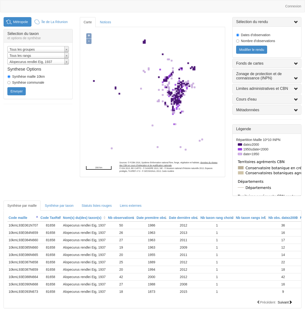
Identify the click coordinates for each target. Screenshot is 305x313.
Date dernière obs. (183, 218)
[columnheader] (23, 218)
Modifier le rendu (251, 50)
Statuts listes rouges (97, 205)
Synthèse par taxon (59, 205)
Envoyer (16, 91)
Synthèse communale (28, 82)
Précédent (266, 302)
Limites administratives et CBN (262, 89)
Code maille (18, 218)
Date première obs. (152, 218)
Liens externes (131, 205)
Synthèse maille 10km (28, 76)
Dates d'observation (255, 35)
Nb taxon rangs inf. (251, 218)
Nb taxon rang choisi (216, 218)
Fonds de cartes (250, 63)
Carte (88, 22)
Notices (105, 22)
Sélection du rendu (252, 22)
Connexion (293, 6)
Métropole (20, 22)
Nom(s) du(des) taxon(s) (82, 218)
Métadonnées (247, 110)
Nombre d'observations (258, 41)
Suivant (285, 302)
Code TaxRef (51, 218)
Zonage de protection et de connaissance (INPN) (259, 76)
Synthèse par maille (22, 205)
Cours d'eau (246, 99)
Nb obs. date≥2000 (283, 218)
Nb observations (121, 218)
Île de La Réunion (54, 22)
